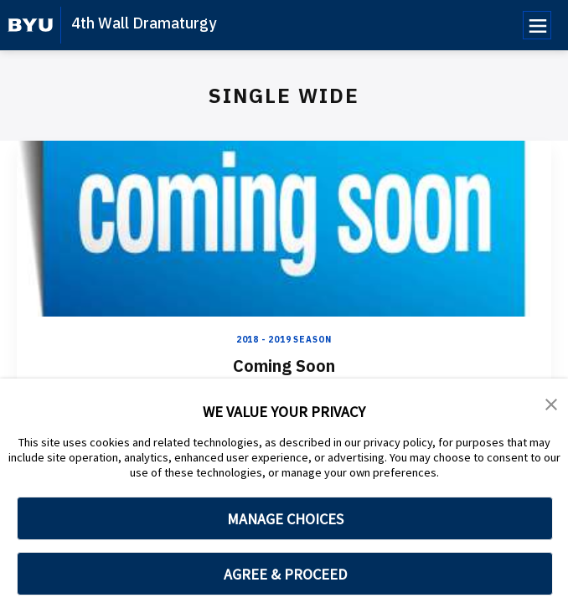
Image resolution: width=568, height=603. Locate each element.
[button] (551, 402)
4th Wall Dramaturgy (143, 23)
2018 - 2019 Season (284, 339)
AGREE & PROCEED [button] (285, 574)
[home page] (31, 25)
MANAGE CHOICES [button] (285, 518)
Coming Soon (284, 365)
